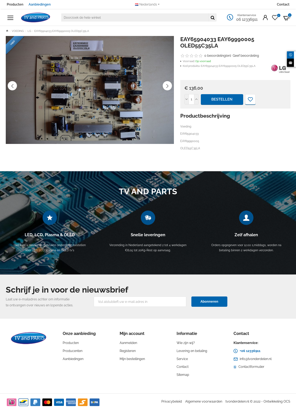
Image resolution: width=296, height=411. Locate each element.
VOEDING (18, 30)
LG (29, 30)
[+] (196, 99)
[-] (187, 99)
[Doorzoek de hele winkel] (212, 17)
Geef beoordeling (246, 56)
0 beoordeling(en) (217, 56)
